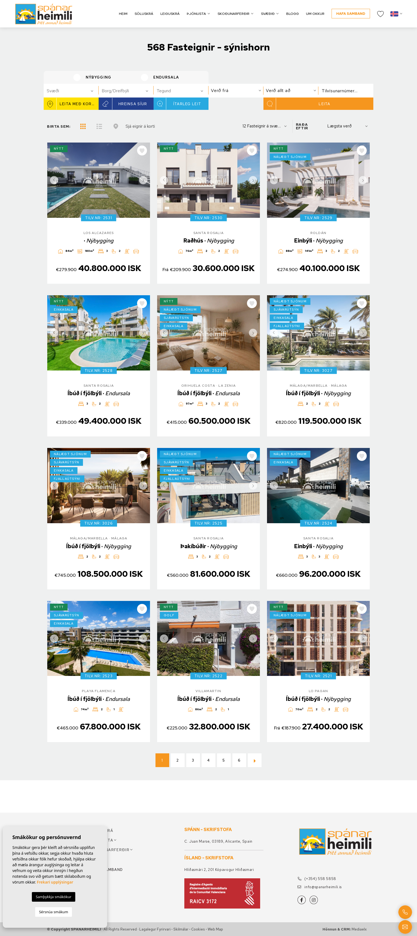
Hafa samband (350, 13)
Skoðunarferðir (233, 13)
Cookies (198, 929)
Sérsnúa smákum (53, 911)
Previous (52, 180)
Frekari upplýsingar (55, 882)
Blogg (292, 13)
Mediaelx (359, 929)
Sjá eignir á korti (140, 126)
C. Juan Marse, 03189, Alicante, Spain (218, 841)
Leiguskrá (170, 13)
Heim (123, 13)
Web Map (215, 929)
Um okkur (315, 13)
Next (144, 180)
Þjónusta (196, 13)
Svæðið (268, 13)
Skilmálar (180, 929)
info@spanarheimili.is (320, 887)
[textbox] (73, 90)
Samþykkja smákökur (53, 896)
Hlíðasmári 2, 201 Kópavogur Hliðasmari (219, 869)
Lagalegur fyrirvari (155, 929)
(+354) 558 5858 (317, 878)
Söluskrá (144, 13)
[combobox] (71, 91)
